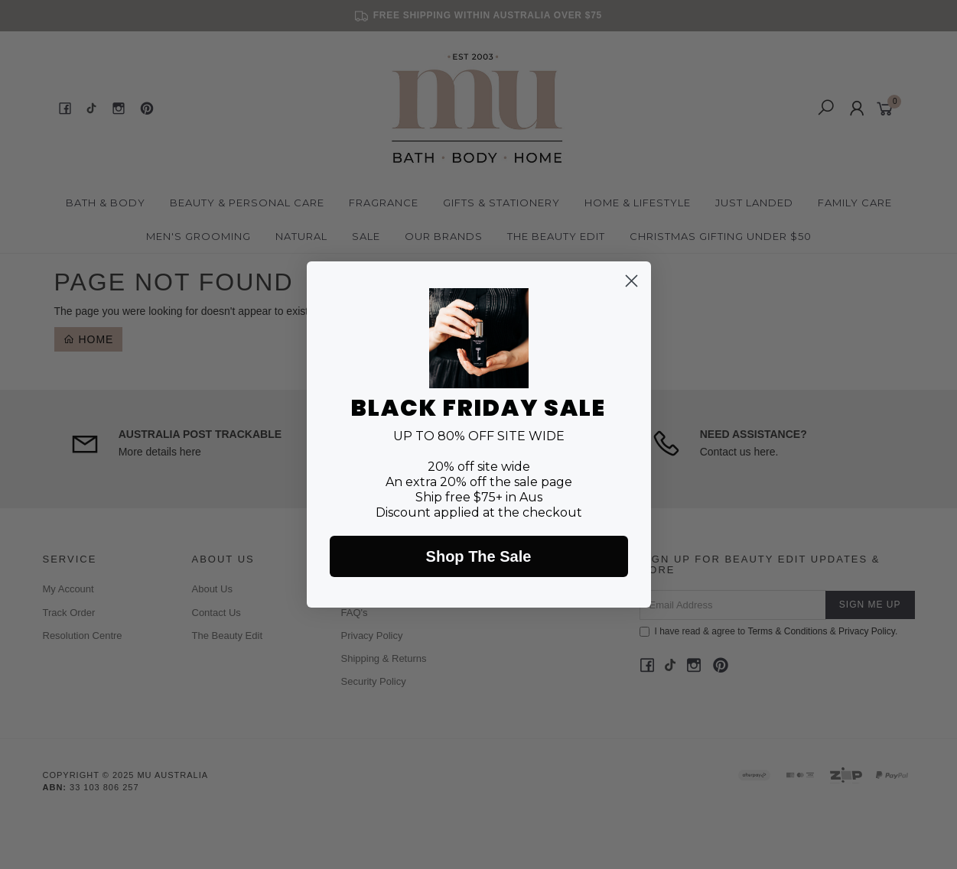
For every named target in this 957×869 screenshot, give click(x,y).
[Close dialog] (631, 281)
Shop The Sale (479, 556)
